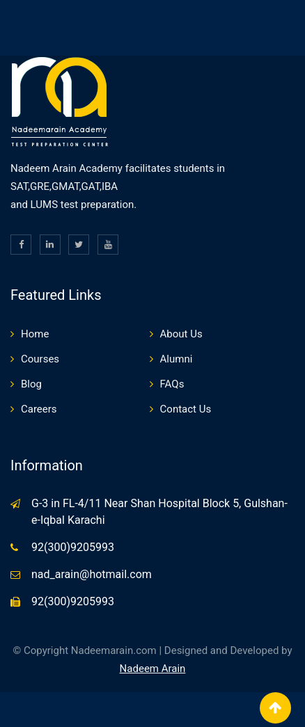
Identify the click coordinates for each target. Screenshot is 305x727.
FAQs (172, 384)
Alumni (176, 359)
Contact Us (186, 409)
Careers (39, 409)
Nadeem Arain (153, 668)
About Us (181, 334)
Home (35, 334)
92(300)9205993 (72, 547)
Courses (40, 359)
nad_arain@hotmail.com (91, 574)
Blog (31, 384)
